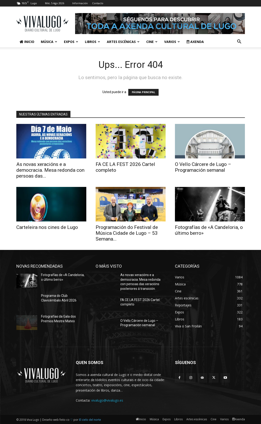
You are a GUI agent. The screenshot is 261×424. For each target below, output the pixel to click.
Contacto (97, 3)
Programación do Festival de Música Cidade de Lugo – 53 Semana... (127, 233)
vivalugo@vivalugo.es (107, 400)
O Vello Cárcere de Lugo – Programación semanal (203, 167)
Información (80, 3)
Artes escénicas (123, 41)
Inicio (27, 41)
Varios (172, 41)
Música (49, 41)
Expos (71, 41)
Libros (92, 41)
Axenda (195, 41)
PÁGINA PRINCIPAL (143, 92)
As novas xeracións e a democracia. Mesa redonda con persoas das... (50, 170)
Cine (151, 41)
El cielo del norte (90, 420)
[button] (239, 42)
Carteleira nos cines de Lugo (47, 227)
